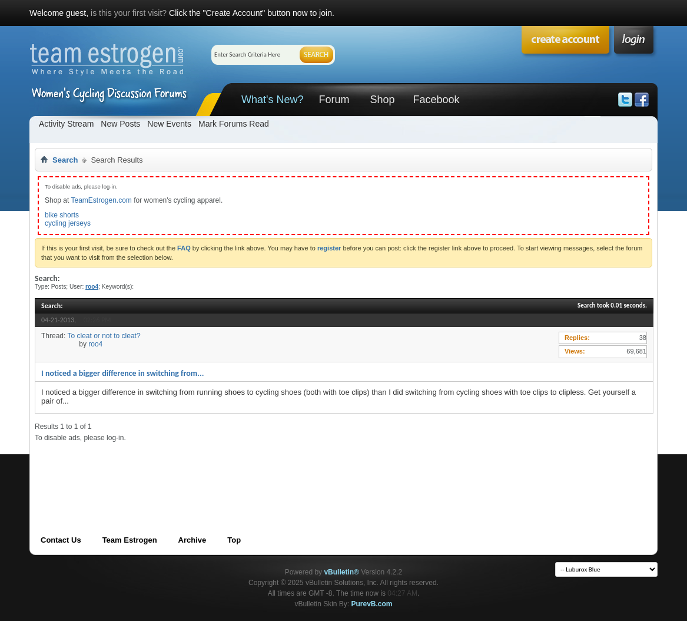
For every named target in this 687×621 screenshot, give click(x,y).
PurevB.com (372, 604)
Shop (382, 99)
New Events (169, 123)
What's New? (272, 99)
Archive (192, 540)
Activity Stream (66, 123)
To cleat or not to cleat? (103, 336)
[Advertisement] (249, 469)
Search (65, 160)
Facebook (436, 99)
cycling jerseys (68, 223)
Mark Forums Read (233, 123)
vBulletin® (341, 572)
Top (234, 540)
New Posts (120, 123)
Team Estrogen (129, 540)
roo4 (95, 344)
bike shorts (62, 215)
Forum (333, 99)
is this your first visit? (129, 13)
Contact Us (61, 540)
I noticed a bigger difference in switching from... (122, 373)
